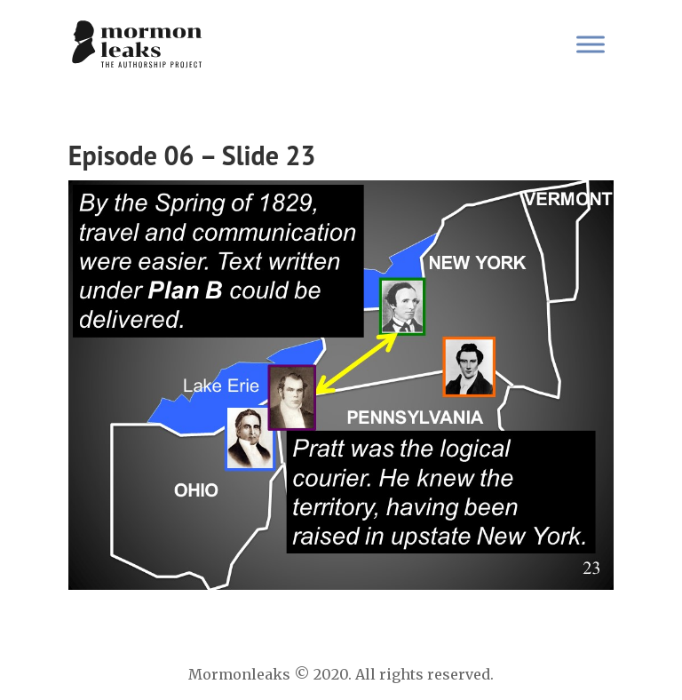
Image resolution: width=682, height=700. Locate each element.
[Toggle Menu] (590, 44)
